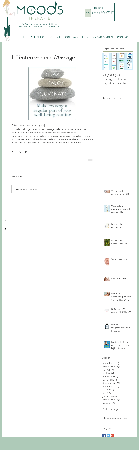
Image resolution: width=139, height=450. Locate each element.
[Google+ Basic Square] (112, 435)
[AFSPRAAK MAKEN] (105, 12)
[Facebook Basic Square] (104, 435)
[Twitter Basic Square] (108, 435)
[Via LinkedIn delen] (26, 151)
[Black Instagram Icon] (5, 228)
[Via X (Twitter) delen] (19, 151)
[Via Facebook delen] (12, 151)
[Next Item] (128, 62)
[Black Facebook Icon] (5, 221)
